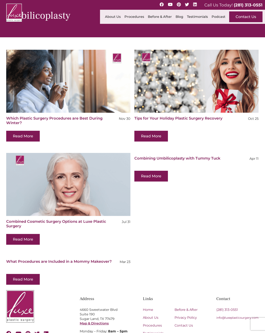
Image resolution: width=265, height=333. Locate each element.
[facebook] (8, 302)
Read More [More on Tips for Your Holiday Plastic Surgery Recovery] (147, 136)
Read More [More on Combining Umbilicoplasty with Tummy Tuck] (139, 176)
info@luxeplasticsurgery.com (237, 286)
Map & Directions (94, 292)
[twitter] (37, 302)
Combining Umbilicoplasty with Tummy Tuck (165, 158)
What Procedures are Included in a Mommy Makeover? (67, 251)
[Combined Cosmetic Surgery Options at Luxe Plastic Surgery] (85, 174)
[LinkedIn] (195, 4)
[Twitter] (187, 4)
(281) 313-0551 (248, 4)
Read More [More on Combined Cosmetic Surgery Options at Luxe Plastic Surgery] (40, 229)
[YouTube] (170, 4)
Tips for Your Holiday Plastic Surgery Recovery (174, 118)
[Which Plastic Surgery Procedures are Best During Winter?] (68, 81)
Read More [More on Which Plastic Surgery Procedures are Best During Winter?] (23, 136)
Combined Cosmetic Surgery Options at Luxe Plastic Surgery (73, 213)
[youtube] (18, 302)
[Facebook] (162, 4)
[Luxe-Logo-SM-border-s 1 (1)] (20, 260)
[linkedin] (46, 302)
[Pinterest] (179, 4)
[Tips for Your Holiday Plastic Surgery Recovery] (192, 81)
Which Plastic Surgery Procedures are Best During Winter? (54, 120)
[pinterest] (27, 302)
